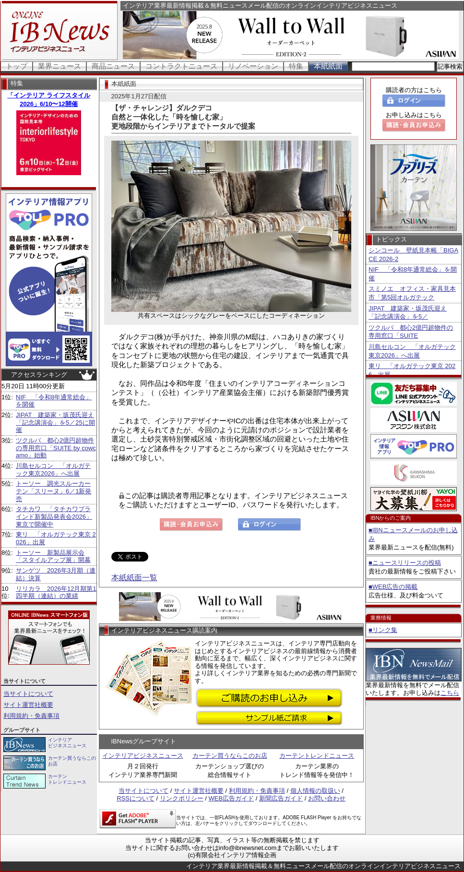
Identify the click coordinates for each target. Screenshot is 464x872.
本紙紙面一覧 (134, 577)
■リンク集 (383, 629)
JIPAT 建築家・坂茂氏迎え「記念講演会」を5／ (408, 313)
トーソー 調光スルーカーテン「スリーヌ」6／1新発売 (53, 491)
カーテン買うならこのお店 (229, 755)
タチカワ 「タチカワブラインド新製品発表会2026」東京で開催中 (54, 516)
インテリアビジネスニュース (142, 755)
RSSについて (136, 798)
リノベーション (253, 66)
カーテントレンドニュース (316, 755)
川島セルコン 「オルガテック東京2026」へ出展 (53, 469)
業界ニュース (59, 66)
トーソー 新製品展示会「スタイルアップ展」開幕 (53, 556)
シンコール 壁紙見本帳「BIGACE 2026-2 (413, 255)
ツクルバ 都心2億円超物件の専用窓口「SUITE (411, 332)
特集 (296, 66)
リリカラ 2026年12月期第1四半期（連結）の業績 (56, 592)
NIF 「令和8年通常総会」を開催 (413, 274)
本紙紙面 (328, 66)
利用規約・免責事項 (31, 715)
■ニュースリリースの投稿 (405, 562)
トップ (16, 66)
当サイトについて (28, 693)
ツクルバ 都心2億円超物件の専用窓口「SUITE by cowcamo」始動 (56, 448)
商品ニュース (113, 66)
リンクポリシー (181, 798)
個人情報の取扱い (315, 790)
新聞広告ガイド (281, 798)
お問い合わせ (326, 798)
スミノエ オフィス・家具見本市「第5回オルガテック (412, 293)
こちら (449, 692)
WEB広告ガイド (231, 798)
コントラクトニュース (181, 66)
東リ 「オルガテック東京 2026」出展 (412, 370)
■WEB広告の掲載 (393, 586)
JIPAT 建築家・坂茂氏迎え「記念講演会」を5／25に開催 (55, 422)
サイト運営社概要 (28, 704)
